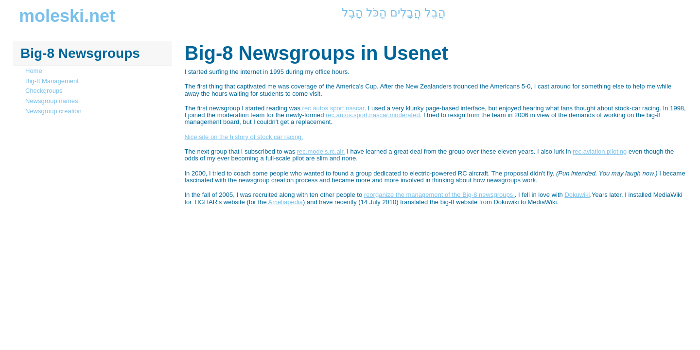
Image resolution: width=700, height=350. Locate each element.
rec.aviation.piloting (600, 151)
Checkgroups (44, 90)
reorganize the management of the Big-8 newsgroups (439, 194)
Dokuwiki (577, 194)
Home (33, 70)
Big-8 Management (52, 81)
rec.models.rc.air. (321, 151)
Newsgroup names (51, 101)
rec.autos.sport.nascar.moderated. (373, 115)
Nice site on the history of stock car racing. (244, 136)
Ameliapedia (285, 202)
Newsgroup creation (53, 111)
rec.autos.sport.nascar (333, 108)
